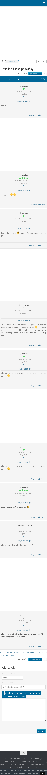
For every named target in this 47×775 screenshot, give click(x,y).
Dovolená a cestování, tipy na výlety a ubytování (27, 761)
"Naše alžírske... (12, 61)
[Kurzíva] (6, 693)
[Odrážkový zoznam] (33, 693)
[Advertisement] (23, 31)
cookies (32, 770)
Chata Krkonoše (6, 764)
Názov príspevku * (8, 682)
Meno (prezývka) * (8, 674)
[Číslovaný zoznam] (36, 693)
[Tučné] (3, 693)
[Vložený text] (25, 693)
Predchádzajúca (35, 74)
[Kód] (4, 696)
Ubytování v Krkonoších (17, 758)
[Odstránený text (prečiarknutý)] (21, 693)
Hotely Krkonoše (19, 764)
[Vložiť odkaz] (9, 693)
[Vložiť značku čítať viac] (10, 696)
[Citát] (15, 693)
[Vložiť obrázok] (29, 693)
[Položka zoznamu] (39, 693)
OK (43, 773)
